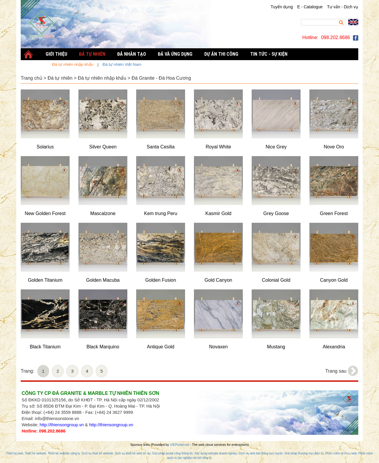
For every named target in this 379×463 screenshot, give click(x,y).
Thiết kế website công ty (64, 453)
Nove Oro (334, 146)
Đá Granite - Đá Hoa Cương (161, 78)
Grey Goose (276, 213)
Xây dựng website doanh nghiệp (216, 453)
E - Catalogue (310, 6)
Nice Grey (276, 146)
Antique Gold (160, 346)
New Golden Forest (45, 213)
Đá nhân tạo (131, 54)
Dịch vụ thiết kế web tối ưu (133, 453)
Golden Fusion (160, 280)
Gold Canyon (218, 280)
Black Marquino (102, 346)
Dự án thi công (221, 54)
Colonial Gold (276, 280)
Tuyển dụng (282, 6)
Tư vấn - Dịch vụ (342, 6)
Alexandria (334, 346)
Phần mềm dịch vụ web (341, 453)
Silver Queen (103, 146)
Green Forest (334, 213)
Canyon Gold (334, 280)
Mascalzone (102, 213)
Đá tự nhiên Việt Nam (121, 64)
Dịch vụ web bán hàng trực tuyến (261, 453)
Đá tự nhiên (60, 78)
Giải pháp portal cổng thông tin (172, 453)
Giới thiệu (56, 54)
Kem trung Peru (160, 213)
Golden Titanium (45, 280)
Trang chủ (31, 78)
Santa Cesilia (160, 146)
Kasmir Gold (218, 213)
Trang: (27, 371)
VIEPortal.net (179, 444)
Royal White (218, 146)
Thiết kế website (35, 453)
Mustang (276, 346)
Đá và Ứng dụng (175, 54)
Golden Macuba (103, 280)
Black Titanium (45, 346)
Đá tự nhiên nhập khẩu (102, 78)
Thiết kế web (14, 453)
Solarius (45, 146)
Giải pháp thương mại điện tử (304, 453)
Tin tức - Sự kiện (269, 54)
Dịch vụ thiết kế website (97, 453)
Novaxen (218, 346)
